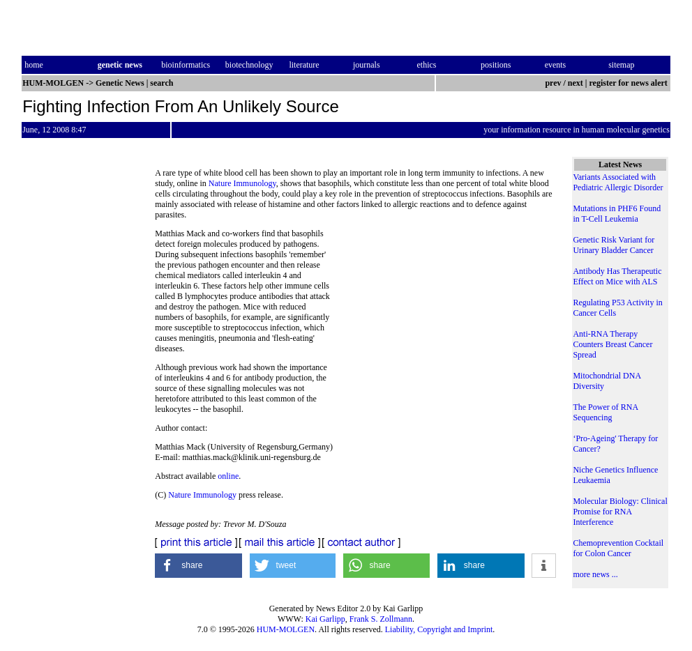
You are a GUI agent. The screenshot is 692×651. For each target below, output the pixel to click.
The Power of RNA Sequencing (605, 412)
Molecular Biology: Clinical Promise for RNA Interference (620, 511)
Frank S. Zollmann (380, 619)
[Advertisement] (443, 324)
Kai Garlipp (325, 619)
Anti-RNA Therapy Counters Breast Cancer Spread (612, 344)
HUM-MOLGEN (286, 629)
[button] (198, 565)
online (228, 476)
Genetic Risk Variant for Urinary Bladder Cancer (613, 245)
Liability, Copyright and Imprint (439, 629)
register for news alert (629, 83)
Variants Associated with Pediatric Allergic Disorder (618, 182)
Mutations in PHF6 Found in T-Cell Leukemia (617, 214)
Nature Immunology (242, 183)
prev (553, 83)
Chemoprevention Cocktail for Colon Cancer (618, 548)
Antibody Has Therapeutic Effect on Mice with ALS (617, 276)
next (575, 83)
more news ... (595, 574)
